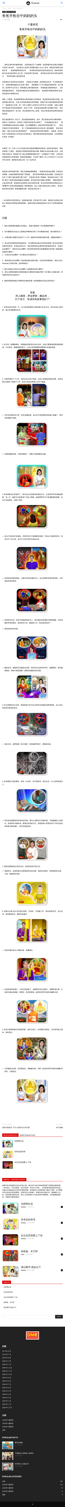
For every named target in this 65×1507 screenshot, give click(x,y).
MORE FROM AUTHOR (27, 1135)
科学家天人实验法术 (22, 1464)
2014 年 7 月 (6, 1354)
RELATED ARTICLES (10, 1135)
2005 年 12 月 (7, 1368)
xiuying (23, 1207)
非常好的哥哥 (19, 1152)
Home (4, 8)
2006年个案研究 (7, 1427)
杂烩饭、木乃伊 (29, 1251)
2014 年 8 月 (6, 1351)
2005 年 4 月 (6, 1394)
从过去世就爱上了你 (22, 1162)
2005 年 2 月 (6, 1401)
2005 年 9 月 (6, 1378)
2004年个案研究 (7, 1420)
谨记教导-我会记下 (31, 1267)
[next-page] (7, 1173)
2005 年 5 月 (6, 1391)
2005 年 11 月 (7, 1371)
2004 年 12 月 (7, 1407)
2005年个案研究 (18, 8)
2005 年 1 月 (6, 1404)
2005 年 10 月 (7, 1374)
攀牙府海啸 (19, 1442)
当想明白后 (19, 1141)
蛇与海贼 (59, 1127)
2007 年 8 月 (6, 1358)
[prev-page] (3, 1173)
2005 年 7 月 (6, 1384)
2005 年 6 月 (6, 1388)
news (22, 1254)
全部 (9, 8)
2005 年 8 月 (6, 1381)
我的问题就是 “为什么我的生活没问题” (16, 1127)
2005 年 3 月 (6, 1398)
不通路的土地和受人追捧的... (24, 1453)
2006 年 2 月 (6, 1361)
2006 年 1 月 (6, 1364)
